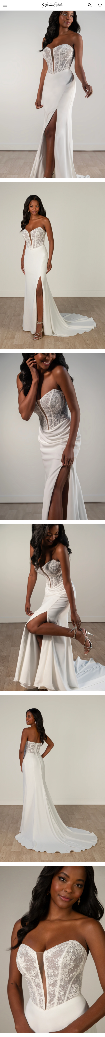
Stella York (52, 5)
